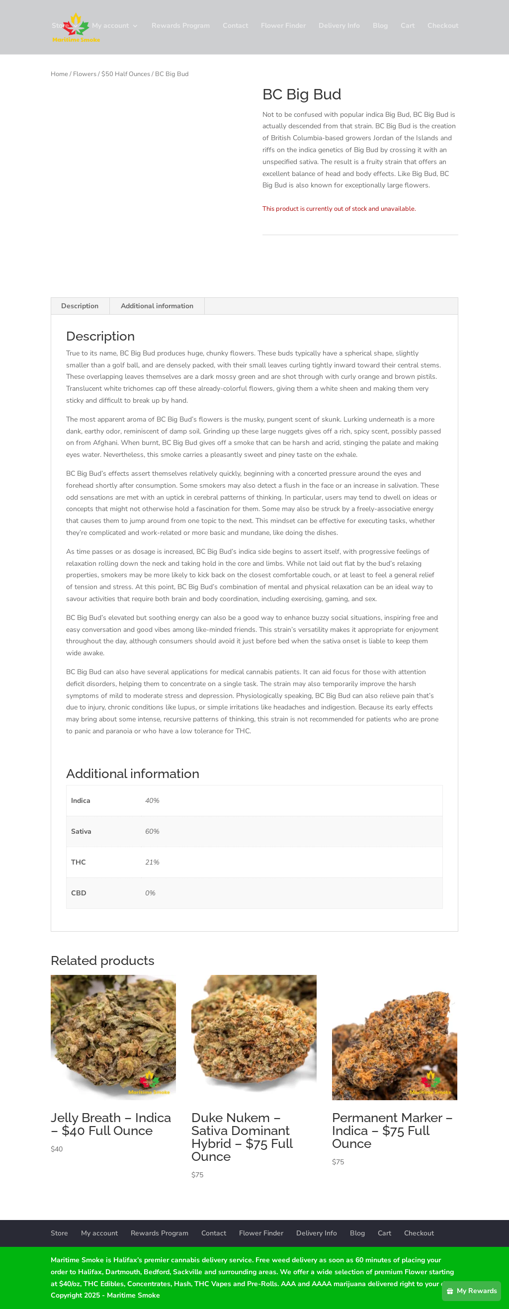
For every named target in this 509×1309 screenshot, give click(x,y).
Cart (408, 29)
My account (110, 29)
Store (60, 29)
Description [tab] (79, 306)
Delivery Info (339, 29)
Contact (235, 29)
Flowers (84, 74)
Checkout (442, 29)
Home (59, 74)
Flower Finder (283, 29)
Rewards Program (181, 29)
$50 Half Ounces (125, 74)
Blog (380, 29)
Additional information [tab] (157, 306)
